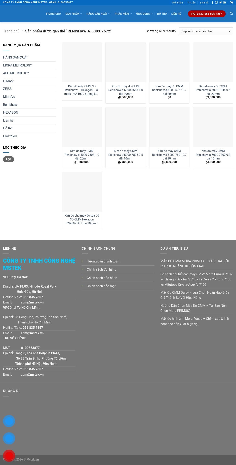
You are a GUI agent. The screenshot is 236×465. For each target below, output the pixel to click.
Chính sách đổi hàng (101, 269)
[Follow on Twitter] (220, 2)
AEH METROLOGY (16, 73)
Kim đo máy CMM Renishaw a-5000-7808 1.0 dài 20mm (82, 154)
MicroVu (9, 97)
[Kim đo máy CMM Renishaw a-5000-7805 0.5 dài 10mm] (125, 127)
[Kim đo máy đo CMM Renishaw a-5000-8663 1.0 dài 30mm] (125, 62)
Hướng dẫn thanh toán (103, 261)
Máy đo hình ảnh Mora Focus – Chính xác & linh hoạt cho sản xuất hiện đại (194, 321)
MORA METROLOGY (17, 65)
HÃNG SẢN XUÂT (15, 57)
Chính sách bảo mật (101, 286)
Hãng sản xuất (98, 14)
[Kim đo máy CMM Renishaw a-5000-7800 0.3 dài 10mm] (213, 127)
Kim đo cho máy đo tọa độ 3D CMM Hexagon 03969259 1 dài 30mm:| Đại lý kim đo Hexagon (82, 219)
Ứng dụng (144, 14)
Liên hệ (204, 2)
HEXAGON (10, 112)
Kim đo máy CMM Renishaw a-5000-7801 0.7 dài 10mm (169, 154)
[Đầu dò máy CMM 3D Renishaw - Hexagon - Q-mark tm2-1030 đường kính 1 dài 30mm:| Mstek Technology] (82, 62)
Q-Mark (8, 81)
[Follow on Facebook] (212, 2)
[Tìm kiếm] (231, 14)
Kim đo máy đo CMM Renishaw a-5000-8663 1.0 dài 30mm (125, 90)
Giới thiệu (177, 2)
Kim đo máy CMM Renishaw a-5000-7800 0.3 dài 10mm (213, 154)
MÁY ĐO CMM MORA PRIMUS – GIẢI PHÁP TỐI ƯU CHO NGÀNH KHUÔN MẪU (194, 263)
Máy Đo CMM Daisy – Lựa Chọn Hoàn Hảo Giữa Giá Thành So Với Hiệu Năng (194, 295)
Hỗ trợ (162, 13)
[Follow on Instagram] (216, 2)
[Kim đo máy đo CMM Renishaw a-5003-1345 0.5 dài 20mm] (213, 62)
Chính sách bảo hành (102, 278)
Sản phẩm (73, 14)
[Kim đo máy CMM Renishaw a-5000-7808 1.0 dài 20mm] (82, 127)
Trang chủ (53, 13)
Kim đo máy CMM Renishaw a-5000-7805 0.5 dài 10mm (125, 154)
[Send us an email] (224, 2)
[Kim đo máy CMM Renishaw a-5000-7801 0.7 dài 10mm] (169, 127)
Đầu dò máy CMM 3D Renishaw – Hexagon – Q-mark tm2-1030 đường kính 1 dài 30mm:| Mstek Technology (82, 90)
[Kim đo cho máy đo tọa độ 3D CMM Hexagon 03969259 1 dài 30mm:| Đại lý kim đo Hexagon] (82, 192)
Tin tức (191, 2)
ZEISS (7, 89)
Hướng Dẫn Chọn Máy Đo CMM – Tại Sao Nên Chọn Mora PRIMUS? (193, 308)
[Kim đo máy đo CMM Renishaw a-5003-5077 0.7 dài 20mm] (169, 62)
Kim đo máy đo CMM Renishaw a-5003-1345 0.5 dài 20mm (213, 90)
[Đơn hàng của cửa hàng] (206, 31)
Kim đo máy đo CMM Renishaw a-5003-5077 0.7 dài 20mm (169, 90)
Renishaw (10, 105)
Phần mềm (123, 14)
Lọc (8, 159)
